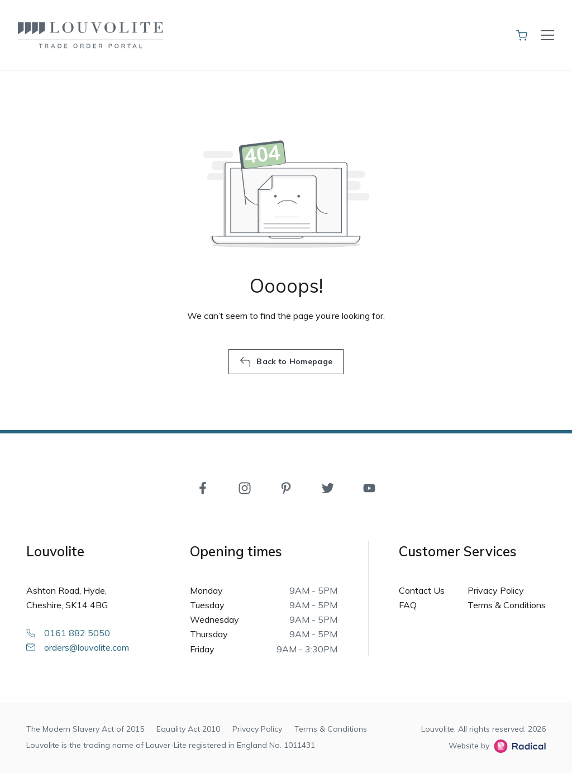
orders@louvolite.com (77, 647)
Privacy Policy (496, 590)
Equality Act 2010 (188, 729)
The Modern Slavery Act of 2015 (85, 729)
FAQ (408, 604)
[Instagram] (245, 487)
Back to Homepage (286, 362)
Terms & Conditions (507, 604)
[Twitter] (328, 487)
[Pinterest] (286, 487)
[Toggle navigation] (547, 35)
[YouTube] (369, 487)
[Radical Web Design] (517, 746)
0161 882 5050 (68, 632)
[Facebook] (203, 487)
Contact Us (422, 590)
